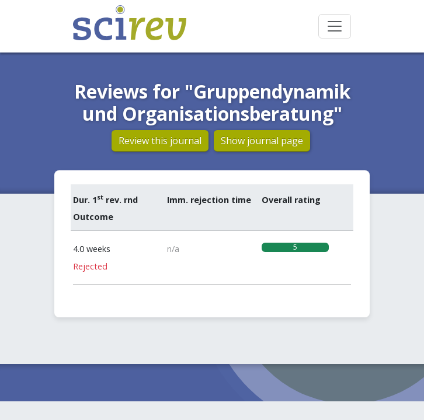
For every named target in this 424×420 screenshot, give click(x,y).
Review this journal (160, 140)
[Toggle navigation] (334, 26)
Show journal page (262, 140)
